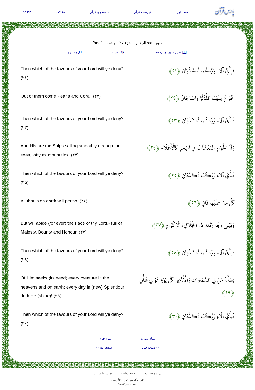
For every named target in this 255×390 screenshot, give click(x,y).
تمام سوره (148, 338)
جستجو (75, 52)
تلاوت (119, 52)
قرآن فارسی (119, 379)
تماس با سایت (103, 373)
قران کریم (137, 379)
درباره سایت (153, 373)
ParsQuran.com (128, 384)
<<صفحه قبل (150, 347)
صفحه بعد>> (104, 347)
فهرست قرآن (142, 12)
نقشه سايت (128, 373)
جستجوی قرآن (99, 12)
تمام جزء (105, 338)
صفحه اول (183, 12)
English (26, 12)
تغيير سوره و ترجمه (171, 52)
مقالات (60, 12)
